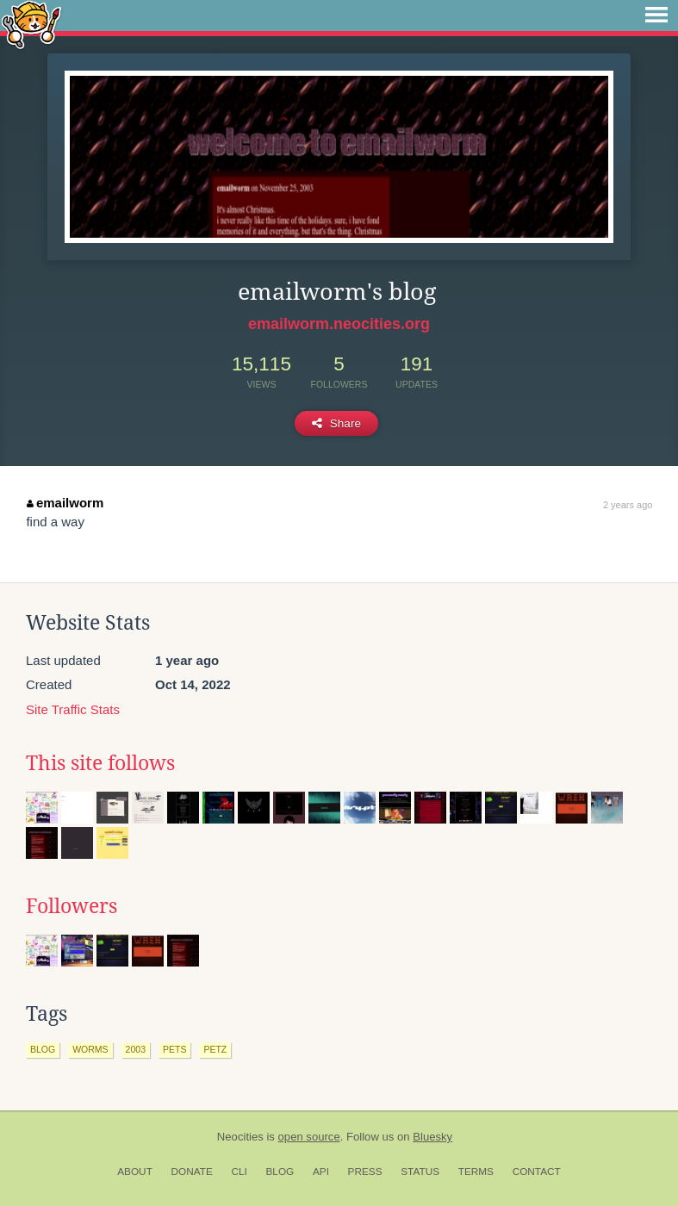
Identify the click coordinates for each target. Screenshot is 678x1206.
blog (42, 1049)
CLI (238, 1172)
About (134, 1172)
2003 (136, 1049)
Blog (279, 1172)
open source (309, 1136)
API (321, 1172)
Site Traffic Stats (73, 709)
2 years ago (627, 505)
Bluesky (432, 1136)
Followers (71, 906)
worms (90, 1049)
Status (420, 1172)
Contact (537, 1172)
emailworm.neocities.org (339, 324)
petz (215, 1049)
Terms (476, 1172)
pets (174, 1049)
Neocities (240, 1136)
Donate (192, 1172)
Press (365, 1172)
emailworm (65, 502)
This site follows (100, 763)
